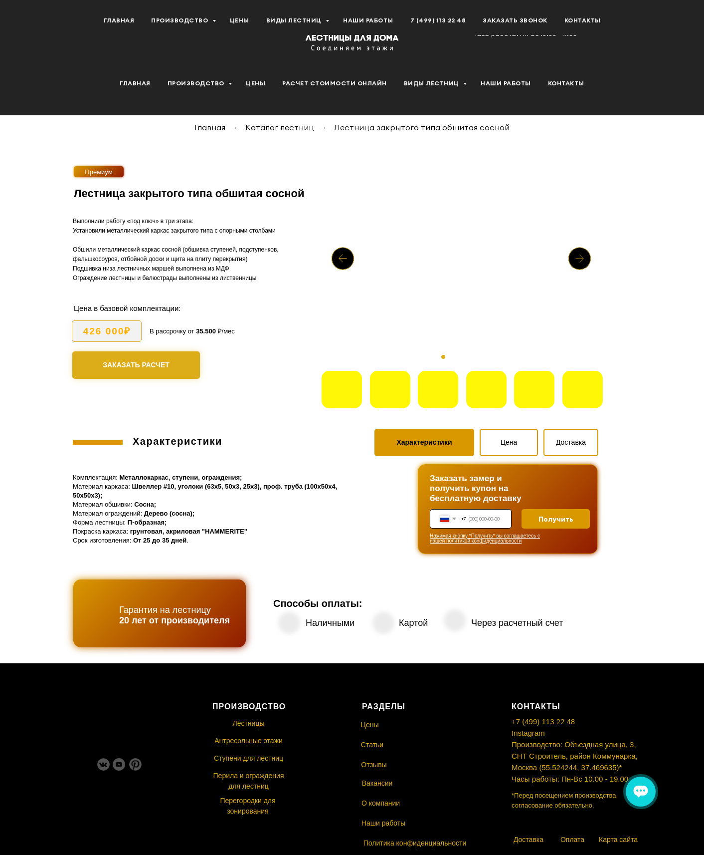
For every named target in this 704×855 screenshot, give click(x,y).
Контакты (566, 83)
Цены (255, 83)
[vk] (29, 25)
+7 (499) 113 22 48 (543, 721)
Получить (555, 519)
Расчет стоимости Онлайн (334, 83)
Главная (135, 83)
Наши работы (506, 83)
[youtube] (51, 25)
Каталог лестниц (279, 127)
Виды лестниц (432, 83)
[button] (639, 25)
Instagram (528, 733)
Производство (197, 83)
